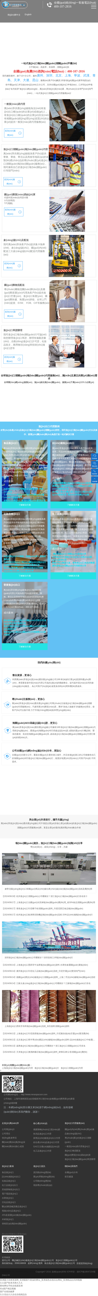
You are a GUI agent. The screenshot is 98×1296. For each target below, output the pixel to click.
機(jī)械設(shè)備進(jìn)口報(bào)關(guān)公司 (33, 1260)
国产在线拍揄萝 (7, 1291)
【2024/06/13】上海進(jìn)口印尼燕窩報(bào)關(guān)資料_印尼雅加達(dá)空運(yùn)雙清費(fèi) (45, 1033)
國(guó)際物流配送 (14, 285)
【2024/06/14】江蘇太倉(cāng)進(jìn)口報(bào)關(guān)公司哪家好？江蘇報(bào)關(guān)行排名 (46, 983)
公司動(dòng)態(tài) (42, 1181)
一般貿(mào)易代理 (14, 104)
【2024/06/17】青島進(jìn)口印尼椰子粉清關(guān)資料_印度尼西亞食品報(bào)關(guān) (42, 908)
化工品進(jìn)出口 (10, 1185)
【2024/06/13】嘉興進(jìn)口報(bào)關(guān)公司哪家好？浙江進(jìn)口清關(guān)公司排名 (43, 1046)
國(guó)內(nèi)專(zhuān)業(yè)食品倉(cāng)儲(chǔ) (79, 1131)
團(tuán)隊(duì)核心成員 (13, 1146)
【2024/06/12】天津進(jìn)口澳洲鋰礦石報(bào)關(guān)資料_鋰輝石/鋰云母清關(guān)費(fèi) (44, 1052)
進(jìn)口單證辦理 (12, 330)
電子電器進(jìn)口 (10, 1194)
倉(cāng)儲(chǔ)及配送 (16, 240)
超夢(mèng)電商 (35, 1263)
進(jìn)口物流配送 (73, 1150)
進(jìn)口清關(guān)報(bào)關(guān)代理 (25, 149)
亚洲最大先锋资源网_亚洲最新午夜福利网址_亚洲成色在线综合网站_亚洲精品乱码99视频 (41, 1280)
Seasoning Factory (27, 1272)
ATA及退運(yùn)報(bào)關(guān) (16, 1215)
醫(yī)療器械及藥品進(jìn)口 (14, 1206)
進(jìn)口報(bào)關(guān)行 (46, 1068)
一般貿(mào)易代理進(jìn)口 (77, 1146)
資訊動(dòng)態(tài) (42, 1172)
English (28, 14)
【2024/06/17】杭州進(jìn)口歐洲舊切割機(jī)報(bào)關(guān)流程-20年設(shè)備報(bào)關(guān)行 (47, 915)
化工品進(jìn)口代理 (42, 1151)
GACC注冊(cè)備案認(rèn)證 (46, 1146)
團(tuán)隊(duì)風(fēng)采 (13, 1142)
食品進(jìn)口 (8, 1172)
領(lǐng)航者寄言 (9, 1138)
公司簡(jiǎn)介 (8, 1129)
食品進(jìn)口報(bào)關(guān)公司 (59, 1263)
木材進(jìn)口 (8, 1219)
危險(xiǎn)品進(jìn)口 (11, 1211)
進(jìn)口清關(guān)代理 (72, 1068)
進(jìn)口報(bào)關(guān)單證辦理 (80, 1159)
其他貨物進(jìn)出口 (11, 1189)
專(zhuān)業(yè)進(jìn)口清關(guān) (78, 1140)
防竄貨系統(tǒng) (85, 1263)
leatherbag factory (10, 1272)
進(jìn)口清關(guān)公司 (66, 1260)
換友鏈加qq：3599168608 (14, 1263)
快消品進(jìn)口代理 (42, 1134)
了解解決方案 (25, 505)
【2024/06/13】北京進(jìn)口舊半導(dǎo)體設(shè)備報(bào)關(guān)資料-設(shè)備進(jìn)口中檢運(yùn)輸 (49, 1040)
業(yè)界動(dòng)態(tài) (44, 1176)
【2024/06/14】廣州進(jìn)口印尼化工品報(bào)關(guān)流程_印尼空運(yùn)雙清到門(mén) (43, 971)
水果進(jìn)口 (8, 1198)
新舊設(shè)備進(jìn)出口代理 (46, 1138)
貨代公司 (6, 1260)
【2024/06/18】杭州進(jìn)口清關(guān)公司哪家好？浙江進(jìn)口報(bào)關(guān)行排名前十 (45, 896)
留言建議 (69, 1176)
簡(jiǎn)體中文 (14, 15)
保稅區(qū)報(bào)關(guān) (14, 1223)
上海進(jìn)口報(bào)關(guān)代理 (17, 1068)
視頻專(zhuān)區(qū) (42, 1185)
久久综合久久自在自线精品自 (13, 1294)
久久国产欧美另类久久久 (11, 1283)
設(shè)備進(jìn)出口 (11, 1176)
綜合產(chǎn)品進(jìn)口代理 (46, 1142)
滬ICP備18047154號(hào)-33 (48, 1273)
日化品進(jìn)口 (9, 1202)
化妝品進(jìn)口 (9, 1181)
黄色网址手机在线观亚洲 (11, 1286)
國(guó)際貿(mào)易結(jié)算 (19, 194)
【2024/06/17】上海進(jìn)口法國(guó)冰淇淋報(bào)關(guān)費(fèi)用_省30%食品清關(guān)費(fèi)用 (48, 902)
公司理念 (6, 1133)
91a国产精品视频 (8, 1288)
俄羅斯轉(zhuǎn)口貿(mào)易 (46, 1129)
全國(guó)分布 (71, 1172)
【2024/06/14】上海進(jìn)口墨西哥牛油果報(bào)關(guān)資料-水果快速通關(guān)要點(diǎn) (45, 965)
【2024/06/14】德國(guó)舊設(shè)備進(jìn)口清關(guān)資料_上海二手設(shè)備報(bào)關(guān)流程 (48, 977)
